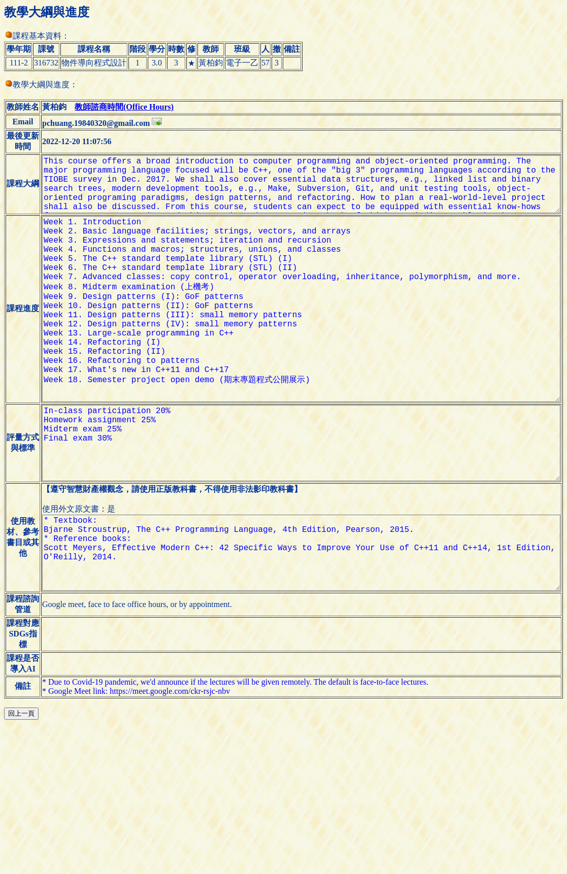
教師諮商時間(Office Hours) (112, 112)
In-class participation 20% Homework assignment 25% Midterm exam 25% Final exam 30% (297, 525)
